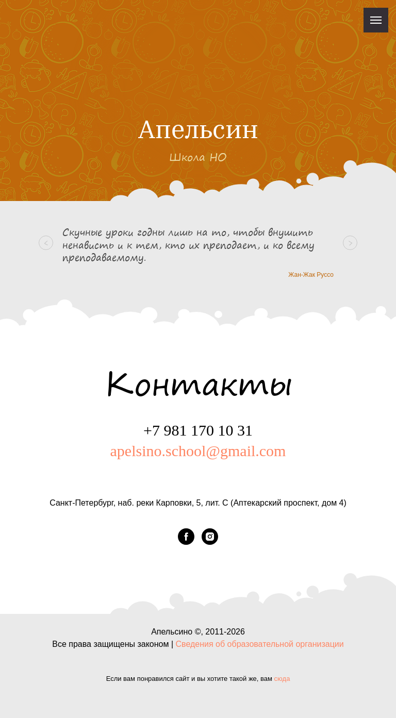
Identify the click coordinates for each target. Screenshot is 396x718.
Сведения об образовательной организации (260, 644)
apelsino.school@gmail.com (198, 450)
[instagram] (210, 536)
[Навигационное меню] (376, 20)
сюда (282, 678)
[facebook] (186, 536)
